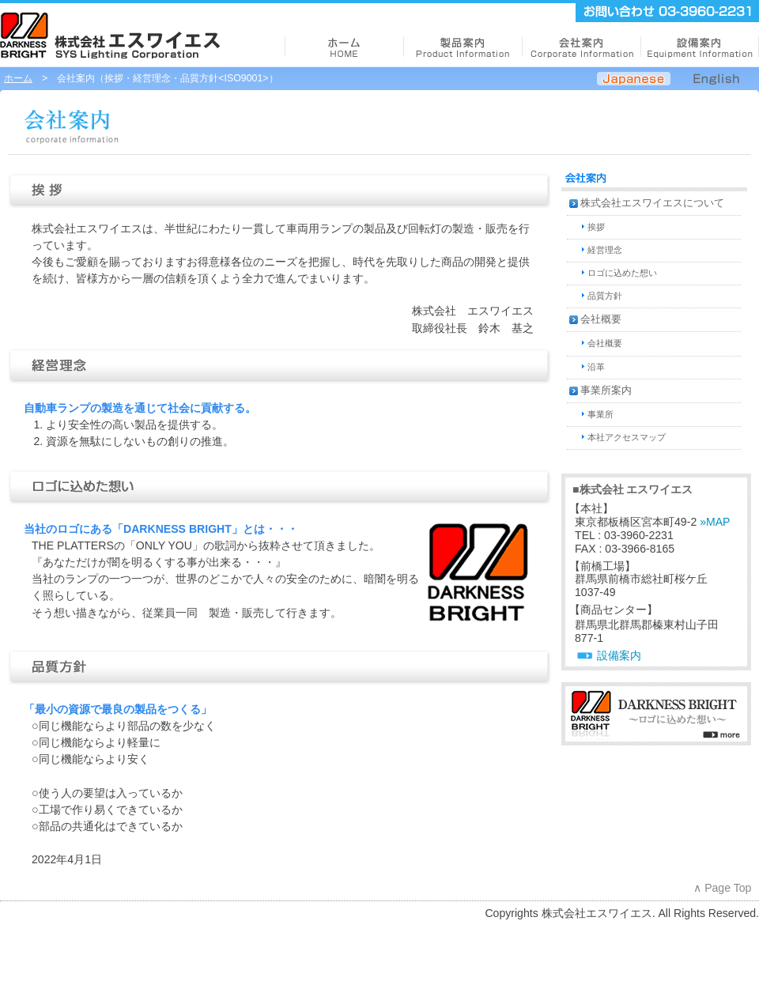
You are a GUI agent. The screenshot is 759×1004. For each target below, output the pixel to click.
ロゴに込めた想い (622, 272)
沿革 (596, 367)
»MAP (715, 521)
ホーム (18, 78)
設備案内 (619, 655)
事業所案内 (606, 390)
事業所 (600, 414)
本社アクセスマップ (626, 437)
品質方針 (604, 295)
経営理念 (604, 250)
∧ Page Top (722, 887)
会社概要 (600, 319)
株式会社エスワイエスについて (652, 203)
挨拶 (596, 227)
